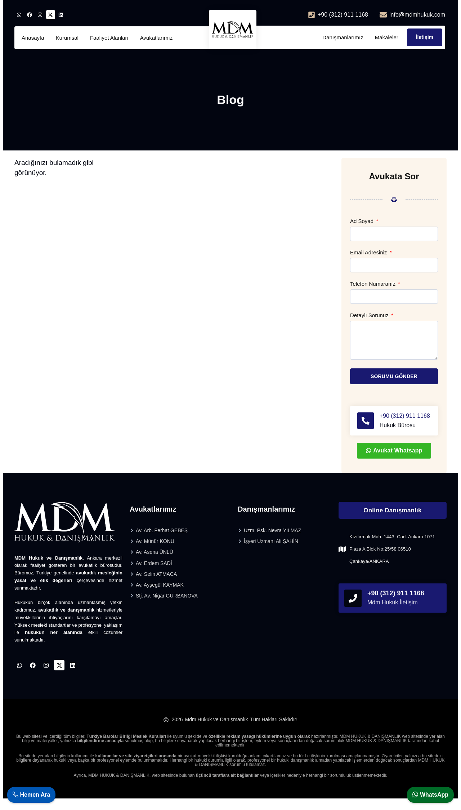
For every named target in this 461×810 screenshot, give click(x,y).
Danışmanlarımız (342, 37)
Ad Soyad (362, 221)
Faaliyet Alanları (109, 38)
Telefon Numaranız (373, 284)
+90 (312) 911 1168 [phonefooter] (395, 601)
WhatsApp (430, 795)
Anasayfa (33, 38)
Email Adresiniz (369, 252)
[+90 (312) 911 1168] (366, 425)
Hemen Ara (31, 795)
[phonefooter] (353, 607)
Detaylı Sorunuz (370, 315)
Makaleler (386, 37)
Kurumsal (67, 38)
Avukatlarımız (156, 38)
